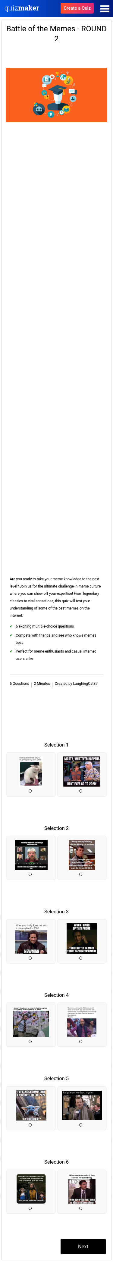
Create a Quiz (77, 8)
